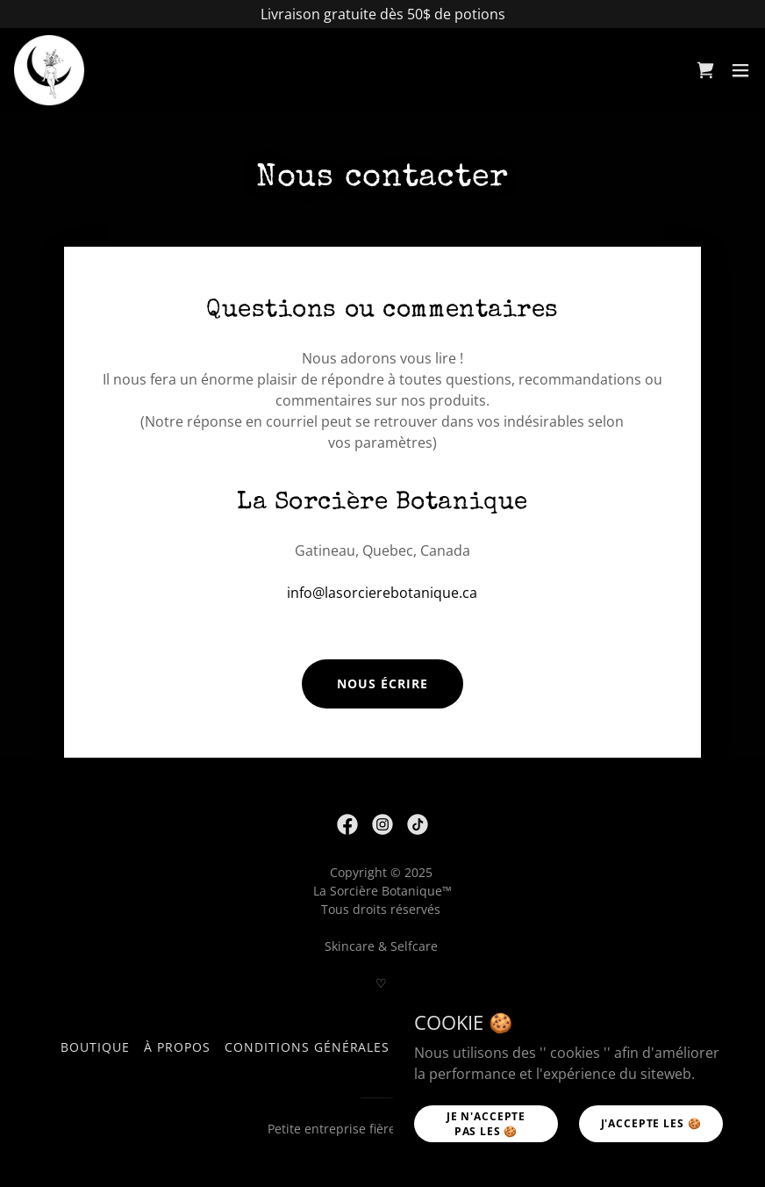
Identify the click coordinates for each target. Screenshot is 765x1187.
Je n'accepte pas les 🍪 (486, 1123)
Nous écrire (382, 683)
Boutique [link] (95, 1047)
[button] (740, 70)
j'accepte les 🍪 (651, 1123)
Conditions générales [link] (307, 1047)
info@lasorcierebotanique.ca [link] (382, 592)
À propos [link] (177, 1047)
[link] (49, 70)
